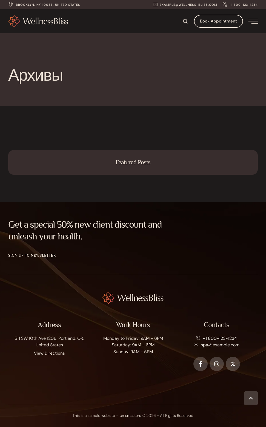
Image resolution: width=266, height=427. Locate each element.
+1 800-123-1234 (220, 338)
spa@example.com (220, 345)
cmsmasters (130, 415)
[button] (185, 4)
